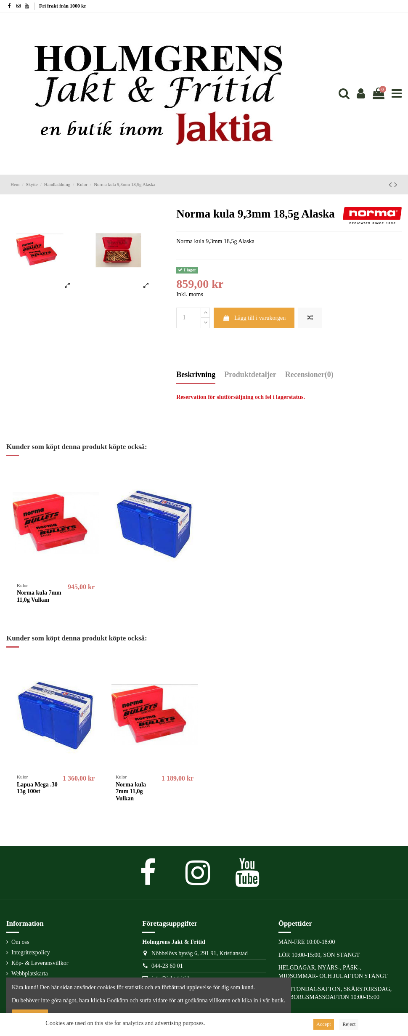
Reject (348, 1024)
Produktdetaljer (250, 375)
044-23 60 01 (167, 966)
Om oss (20, 942)
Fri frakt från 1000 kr (62, 6)
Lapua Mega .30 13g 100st (37, 788)
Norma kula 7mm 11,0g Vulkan (39, 596)
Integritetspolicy (30, 952)
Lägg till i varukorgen (254, 318)
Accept (323, 1024)
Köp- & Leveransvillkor (39, 963)
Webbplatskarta (29, 973)
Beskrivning (195, 375)
